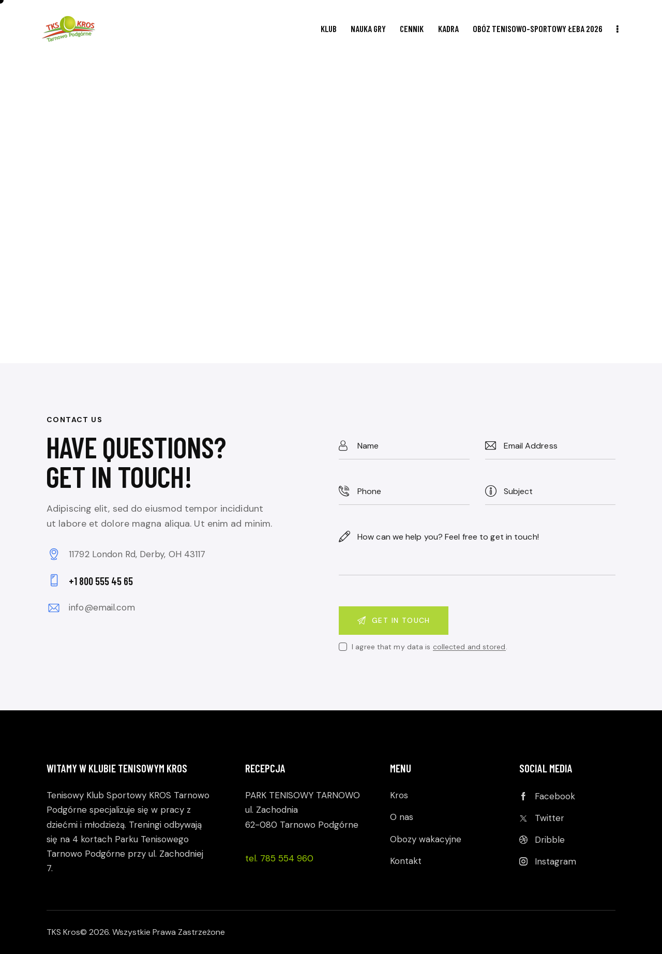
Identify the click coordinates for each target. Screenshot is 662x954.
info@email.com (102, 607)
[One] (331, 210)
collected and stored (469, 647)
